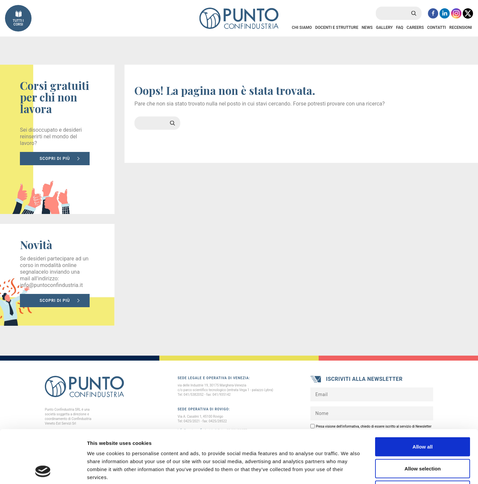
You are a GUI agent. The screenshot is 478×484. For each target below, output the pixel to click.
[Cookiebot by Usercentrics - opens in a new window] (43, 471)
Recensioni (460, 27)
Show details (348, 471)
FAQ (399, 27)
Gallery (384, 27)
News (366, 27)
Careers (415, 27)
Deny (423, 440)
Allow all (423, 397)
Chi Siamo (302, 27)
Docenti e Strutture (336, 27)
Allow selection (422, 419)
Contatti (436, 27)
